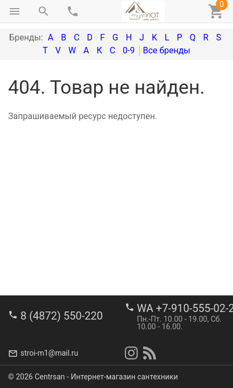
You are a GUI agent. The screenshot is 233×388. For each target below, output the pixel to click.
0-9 (129, 50)
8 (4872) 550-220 (61, 315)
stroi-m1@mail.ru (49, 353)
